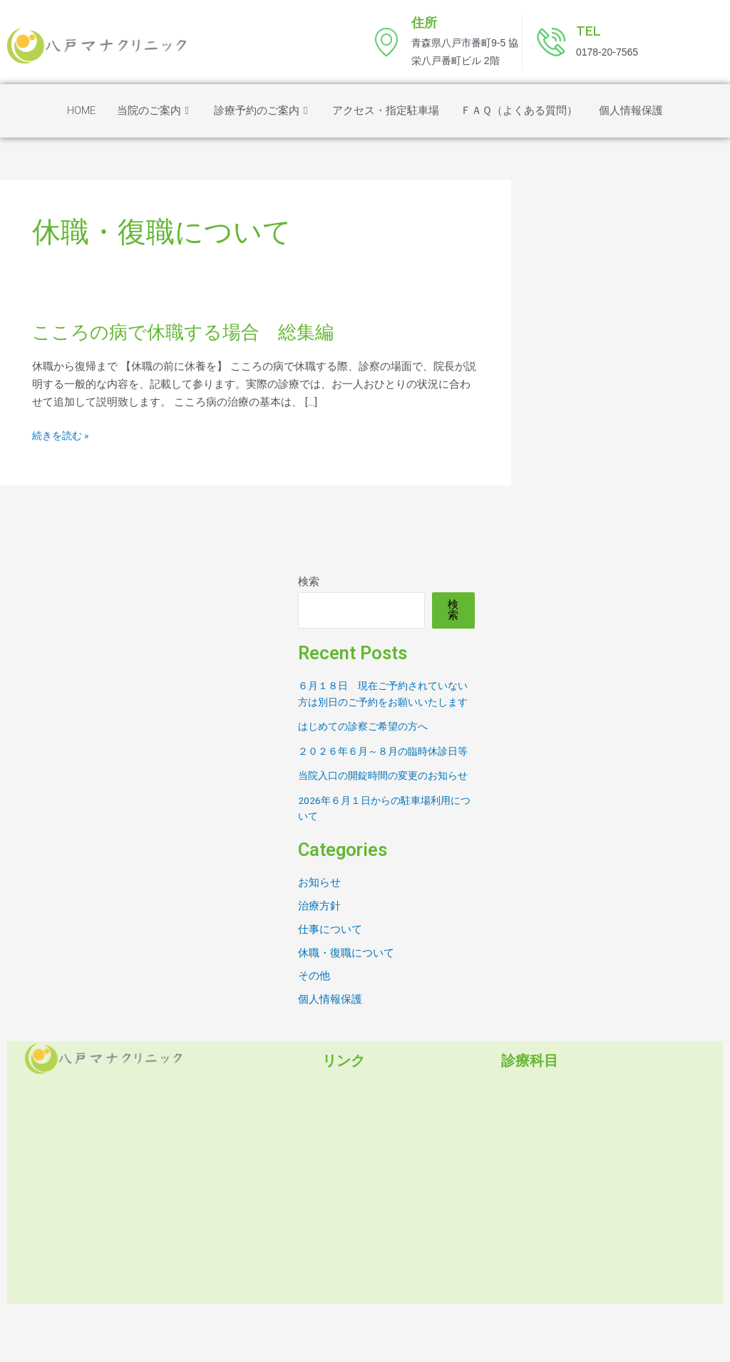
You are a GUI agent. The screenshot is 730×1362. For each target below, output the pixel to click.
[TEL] (551, 42)
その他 (314, 1027)
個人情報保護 (631, 110)
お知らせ (319, 930)
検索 (308, 581)
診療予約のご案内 (262, 111)
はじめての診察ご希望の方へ (367, 742)
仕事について (330, 978)
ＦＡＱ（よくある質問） (519, 110)
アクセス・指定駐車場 (385, 110)
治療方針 (319, 955)
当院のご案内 (154, 111)
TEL (588, 31)
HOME (81, 110)
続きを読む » (62, 436)
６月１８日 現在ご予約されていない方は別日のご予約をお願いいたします (383, 701)
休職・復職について (346, 1002)
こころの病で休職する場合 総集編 (194, 332)
